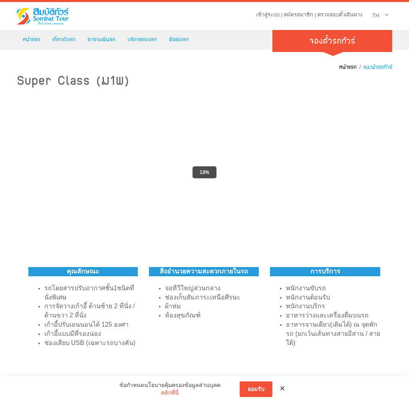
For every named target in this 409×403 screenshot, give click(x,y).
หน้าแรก (31, 39)
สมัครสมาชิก (298, 15)
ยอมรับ (256, 389)
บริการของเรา (142, 39)
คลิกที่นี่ (170, 392)
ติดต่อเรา (179, 39)
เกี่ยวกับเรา (63, 39)
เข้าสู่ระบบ (268, 15)
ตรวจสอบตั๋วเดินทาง (340, 15)
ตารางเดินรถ (101, 39)
